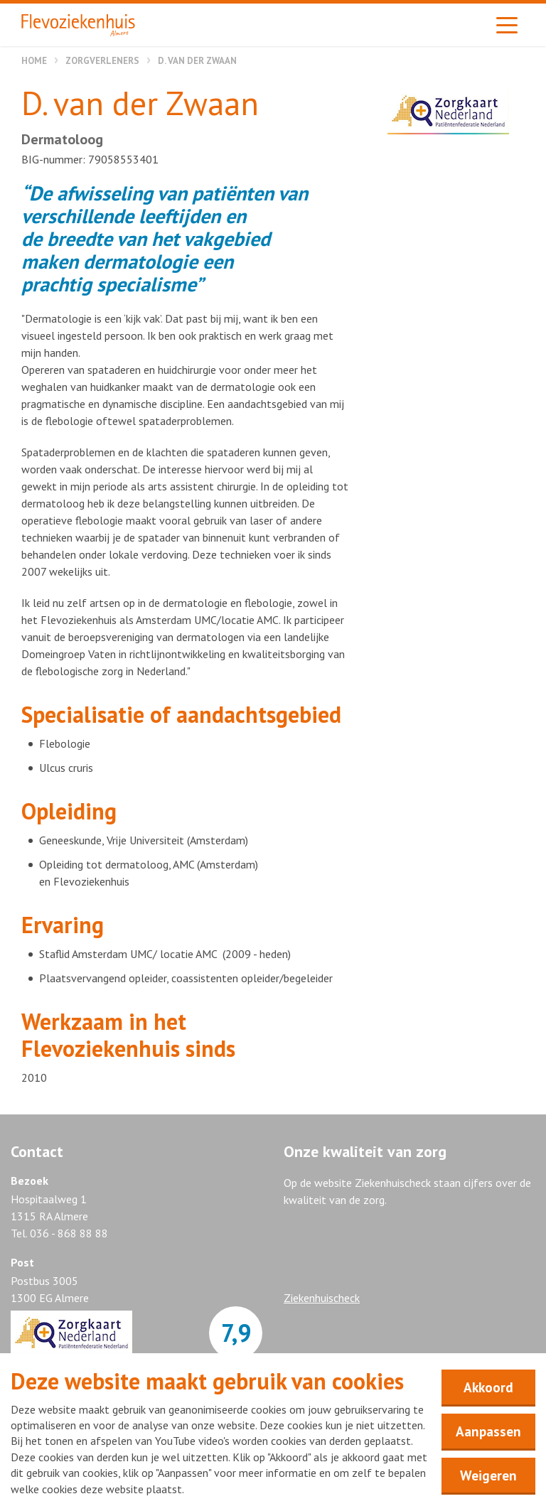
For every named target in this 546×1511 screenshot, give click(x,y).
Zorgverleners (102, 60)
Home (34, 60)
